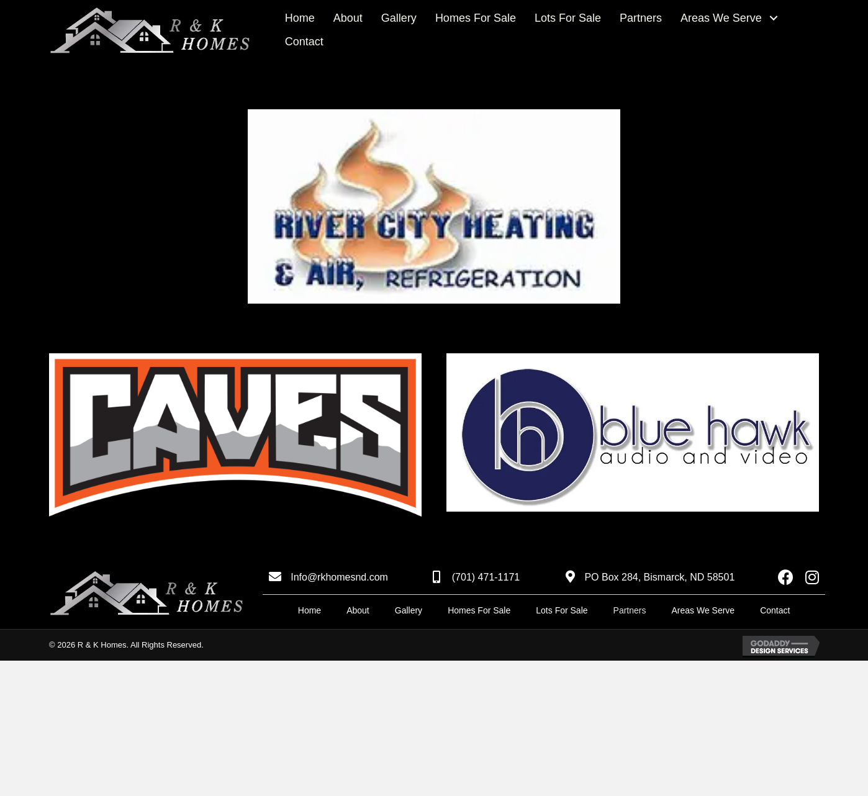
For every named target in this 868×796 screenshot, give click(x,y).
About (357, 610)
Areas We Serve (703, 610)
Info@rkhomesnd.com (339, 577)
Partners (629, 610)
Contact (775, 610)
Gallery (408, 610)
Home (309, 610)
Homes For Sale (479, 610)
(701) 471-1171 (486, 577)
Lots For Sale (561, 610)
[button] (774, 18)
